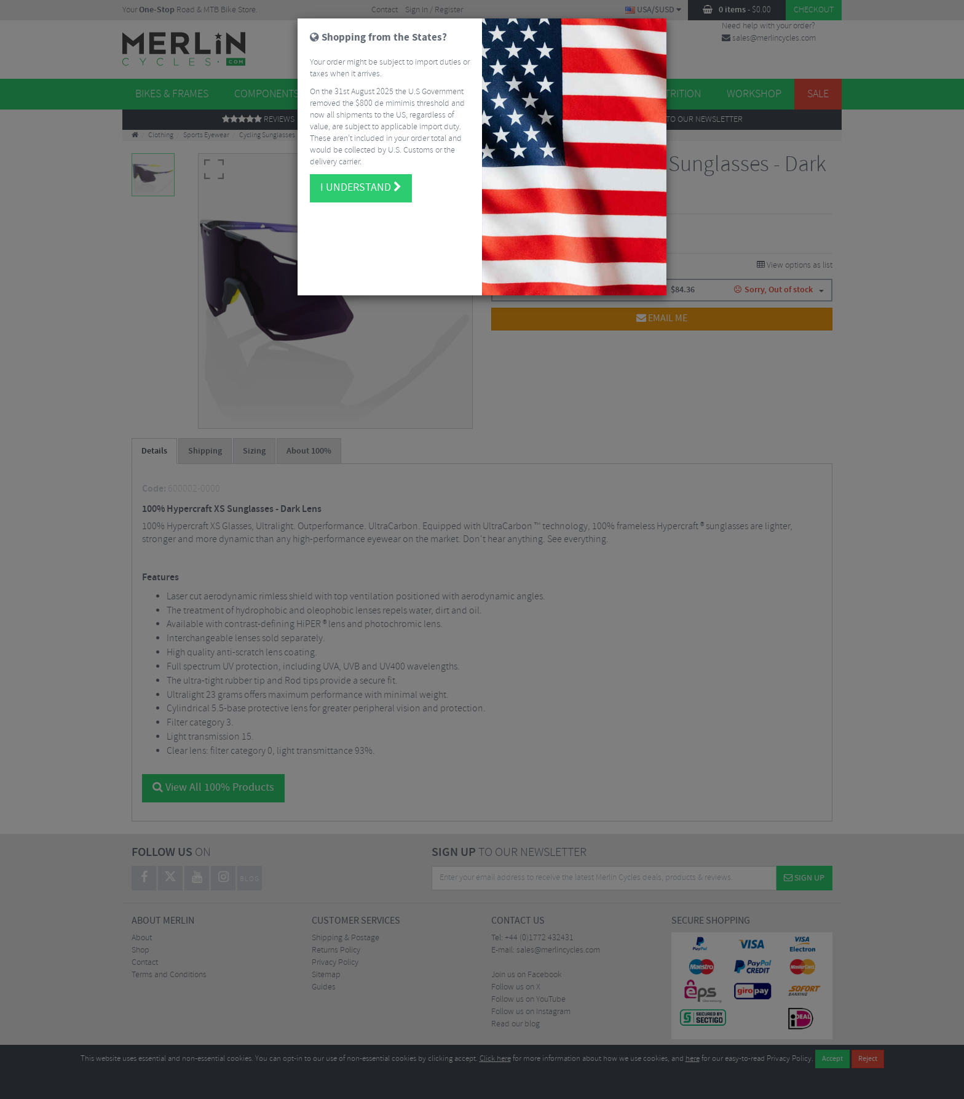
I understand (360, 184)
